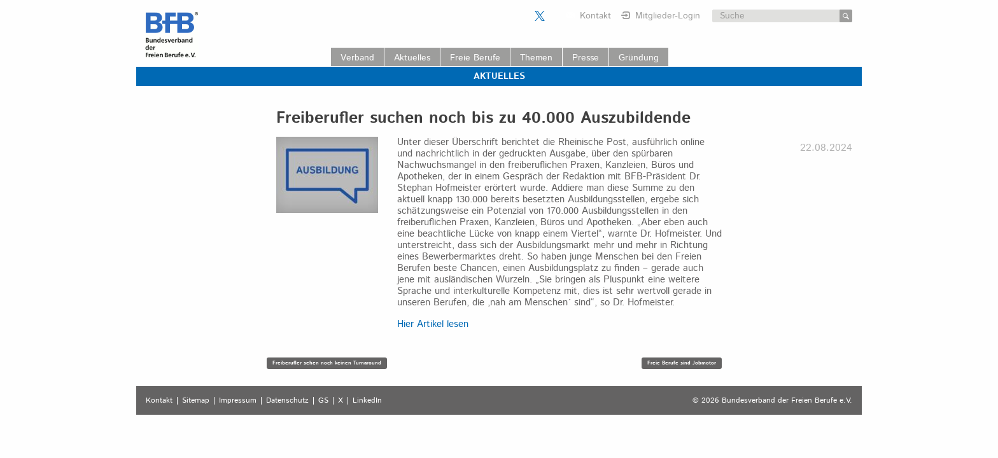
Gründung (639, 58)
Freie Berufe (475, 58)
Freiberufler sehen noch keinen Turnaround (326, 362)
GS (323, 401)
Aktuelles (412, 58)
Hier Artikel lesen (432, 324)
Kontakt (595, 16)
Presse (585, 58)
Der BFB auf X (539, 16)
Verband (357, 58)
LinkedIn (367, 401)
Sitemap (195, 401)
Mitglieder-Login (667, 16)
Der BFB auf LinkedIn (555, 16)
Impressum (238, 401)
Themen (536, 58)
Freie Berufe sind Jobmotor (681, 362)
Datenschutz (287, 401)
